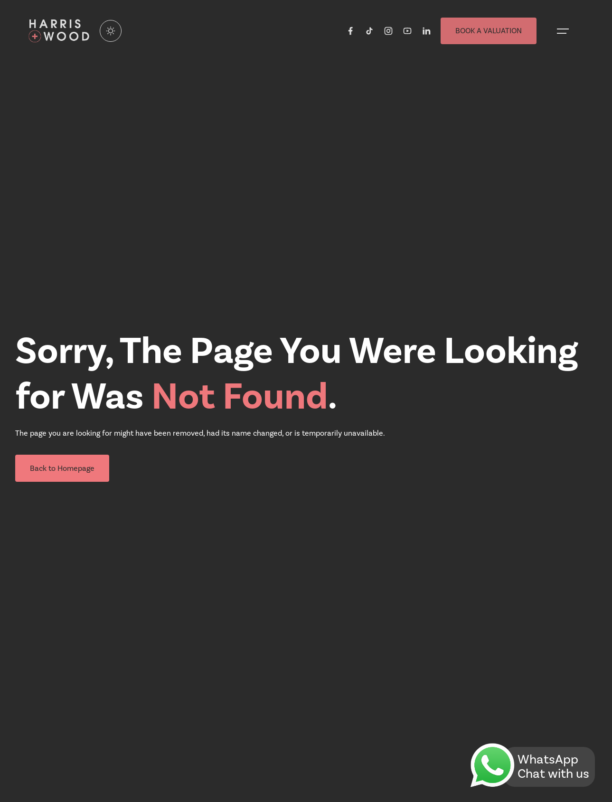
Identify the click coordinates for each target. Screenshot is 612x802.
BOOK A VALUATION (488, 30)
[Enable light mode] (111, 31)
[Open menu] (563, 31)
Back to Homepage (62, 468)
